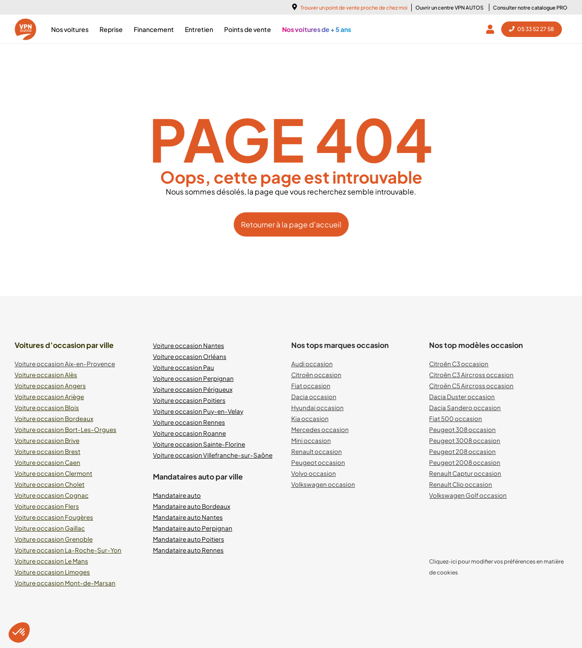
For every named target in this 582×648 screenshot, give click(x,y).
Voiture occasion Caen (47, 462)
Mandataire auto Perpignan (192, 528)
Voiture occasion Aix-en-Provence (65, 364)
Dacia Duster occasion (462, 396)
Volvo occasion (313, 473)
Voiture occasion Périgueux (192, 389)
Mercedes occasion (320, 429)
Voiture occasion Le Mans (51, 561)
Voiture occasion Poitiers (189, 400)
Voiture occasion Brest (47, 451)
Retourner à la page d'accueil (291, 224)
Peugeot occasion (318, 462)
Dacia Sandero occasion (465, 407)
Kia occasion (310, 418)
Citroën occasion (316, 375)
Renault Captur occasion (465, 473)
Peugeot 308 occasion (462, 429)
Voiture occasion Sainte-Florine (199, 444)
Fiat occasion (310, 386)
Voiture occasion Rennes (189, 422)
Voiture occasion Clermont (53, 473)
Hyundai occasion (317, 407)
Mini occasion (311, 440)
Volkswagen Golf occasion (468, 495)
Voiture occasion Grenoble (54, 539)
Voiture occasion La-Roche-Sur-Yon (68, 550)
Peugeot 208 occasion (462, 451)
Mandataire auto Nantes (188, 517)
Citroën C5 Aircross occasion (471, 386)
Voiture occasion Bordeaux (54, 418)
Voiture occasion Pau (183, 367)
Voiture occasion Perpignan (193, 378)
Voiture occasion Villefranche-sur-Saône (213, 455)
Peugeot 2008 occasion (464, 462)
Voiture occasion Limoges (52, 572)
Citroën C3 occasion (458, 364)
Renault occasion (316, 451)
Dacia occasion (313, 396)
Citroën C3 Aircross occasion (471, 375)
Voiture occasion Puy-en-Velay (198, 411)
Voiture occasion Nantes (188, 345)
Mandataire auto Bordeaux (191, 506)
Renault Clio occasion (460, 484)
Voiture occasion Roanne (189, 433)
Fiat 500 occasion (455, 418)
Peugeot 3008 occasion (464, 440)
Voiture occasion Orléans (189, 356)
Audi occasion (312, 364)
